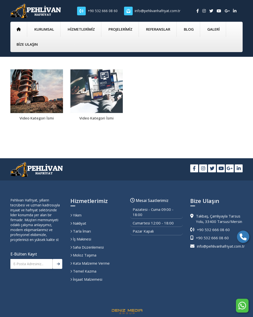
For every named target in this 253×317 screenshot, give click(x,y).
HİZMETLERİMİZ (81, 29)
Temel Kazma (83, 271)
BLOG (189, 29)
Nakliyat (78, 223)
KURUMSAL (44, 29)
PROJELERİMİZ (120, 29)
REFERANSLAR (158, 29)
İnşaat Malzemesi (86, 279)
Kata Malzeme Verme (90, 263)
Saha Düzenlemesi (87, 247)
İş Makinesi (80, 239)
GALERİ (213, 29)
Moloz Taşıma (83, 255)
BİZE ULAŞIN (27, 44)
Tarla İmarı (80, 231)
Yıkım (76, 215)
